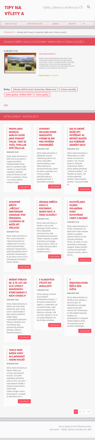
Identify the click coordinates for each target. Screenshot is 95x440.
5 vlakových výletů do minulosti (46, 284)
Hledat (88, 7)
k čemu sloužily (68, 90)
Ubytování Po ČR (34, 25)
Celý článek (24, 188)
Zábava (55, 25)
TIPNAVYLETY (9, 33)
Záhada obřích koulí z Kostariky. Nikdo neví (34, 90)
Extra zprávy (42, 95)
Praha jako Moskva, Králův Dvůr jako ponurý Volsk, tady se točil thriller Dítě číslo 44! (17, 139)
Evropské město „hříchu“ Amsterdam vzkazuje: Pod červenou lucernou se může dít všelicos (17, 215)
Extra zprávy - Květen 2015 (19, 95)
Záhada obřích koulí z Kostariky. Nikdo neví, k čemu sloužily (48, 209)
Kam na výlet (11, 25)
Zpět (6, 106)
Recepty (72, 25)
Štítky (7, 90)
